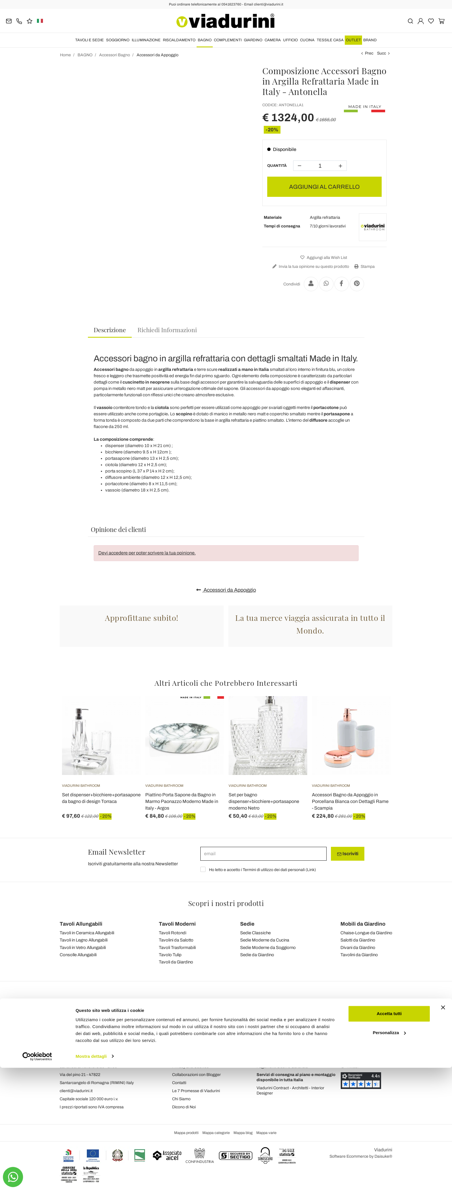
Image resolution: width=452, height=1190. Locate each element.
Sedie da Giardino (257, 954)
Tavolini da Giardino (359, 954)
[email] (263, 854)
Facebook (353, 1042)
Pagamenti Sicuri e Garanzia (282, 1066)
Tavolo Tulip (170, 954)
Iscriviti (347, 853)
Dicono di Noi (184, 1107)
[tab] (110, 330)
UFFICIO (290, 40)
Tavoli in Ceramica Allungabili (87, 933)
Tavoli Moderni (177, 924)
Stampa (364, 266)
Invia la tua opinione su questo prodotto (310, 266)
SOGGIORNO (117, 40)
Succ (381, 53)
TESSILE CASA (330, 40)
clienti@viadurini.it (76, 1091)
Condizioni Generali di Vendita (199, 1058)
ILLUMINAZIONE (146, 40)
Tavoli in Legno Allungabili (84, 940)
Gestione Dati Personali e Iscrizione (288, 1042)
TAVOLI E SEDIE (89, 40)
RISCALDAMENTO (179, 40)
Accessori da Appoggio (226, 590)
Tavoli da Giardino (176, 962)
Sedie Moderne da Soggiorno (268, 947)
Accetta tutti (389, 1136)
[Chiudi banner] (443, 1130)
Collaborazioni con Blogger (196, 1075)
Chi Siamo (181, 1099)
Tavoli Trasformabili (177, 947)
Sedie (247, 924)
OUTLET (353, 40)
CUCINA (307, 40)
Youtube (351, 1058)
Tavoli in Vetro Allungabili (83, 947)
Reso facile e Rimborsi (277, 1058)
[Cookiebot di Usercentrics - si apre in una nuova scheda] (37, 1178)
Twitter (350, 1066)
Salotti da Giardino (357, 940)
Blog (176, 1050)
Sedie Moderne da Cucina (264, 940)
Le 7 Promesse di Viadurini (196, 1091)
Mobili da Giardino (362, 924)
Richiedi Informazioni (167, 330)
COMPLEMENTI (228, 40)
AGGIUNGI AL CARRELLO (324, 187)
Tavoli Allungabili (81, 924)
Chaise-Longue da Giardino (366, 933)
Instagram (353, 1050)
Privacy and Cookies (190, 1066)
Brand (370, 40)
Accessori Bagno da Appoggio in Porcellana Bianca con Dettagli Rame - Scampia (350, 801)
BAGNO (205, 40)
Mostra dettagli (91, 1178)
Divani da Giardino (357, 947)
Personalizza (389, 1154)
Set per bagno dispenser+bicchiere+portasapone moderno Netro (264, 801)
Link (310, 870)
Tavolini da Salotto (176, 940)
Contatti (179, 1083)
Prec (369, 53)
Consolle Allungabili (78, 954)
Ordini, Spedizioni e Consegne (284, 1050)
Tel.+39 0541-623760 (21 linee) (88, 1058)
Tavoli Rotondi (172, 933)
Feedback (181, 1042)
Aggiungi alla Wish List (323, 257)
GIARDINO (253, 40)
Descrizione (110, 330)
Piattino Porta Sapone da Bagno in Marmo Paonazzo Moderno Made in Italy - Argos (181, 801)
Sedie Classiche (255, 933)
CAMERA (273, 40)
